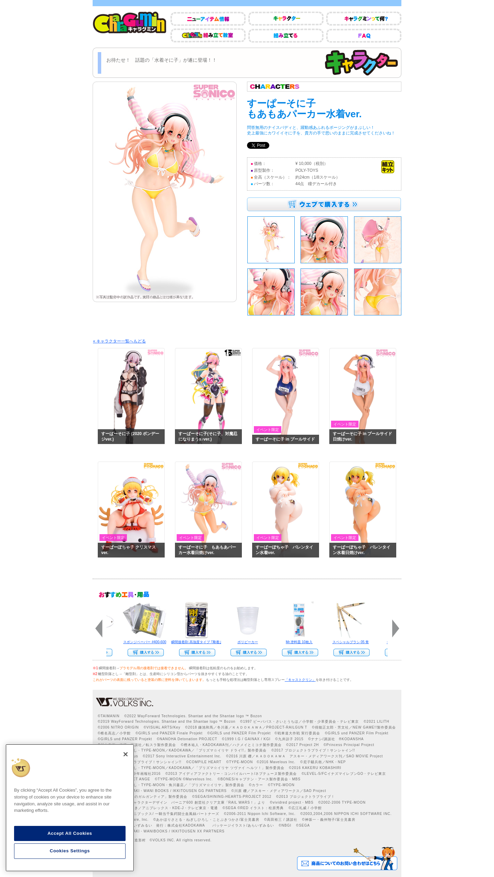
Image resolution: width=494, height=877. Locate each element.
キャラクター (286, 19)
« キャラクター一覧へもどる (119, 341)
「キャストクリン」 (300, 680)
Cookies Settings (70, 850)
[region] (69, 808)
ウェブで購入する (324, 204)
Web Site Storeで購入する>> (144, 652)
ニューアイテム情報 (208, 19)
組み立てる (286, 35)
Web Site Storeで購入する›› (298, 652)
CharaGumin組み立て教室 (208, 35)
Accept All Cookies (69, 833)
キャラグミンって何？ (363, 19)
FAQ (363, 35)
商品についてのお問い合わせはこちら (347, 858)
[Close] (125, 754)
